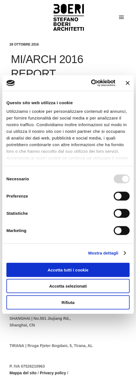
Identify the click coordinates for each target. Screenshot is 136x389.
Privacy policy (53, 373)
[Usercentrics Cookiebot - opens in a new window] (91, 83)
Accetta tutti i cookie (68, 269)
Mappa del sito (23, 373)
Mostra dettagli (103, 253)
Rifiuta (68, 302)
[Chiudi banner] (128, 83)
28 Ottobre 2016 (24, 44)
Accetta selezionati (68, 286)
